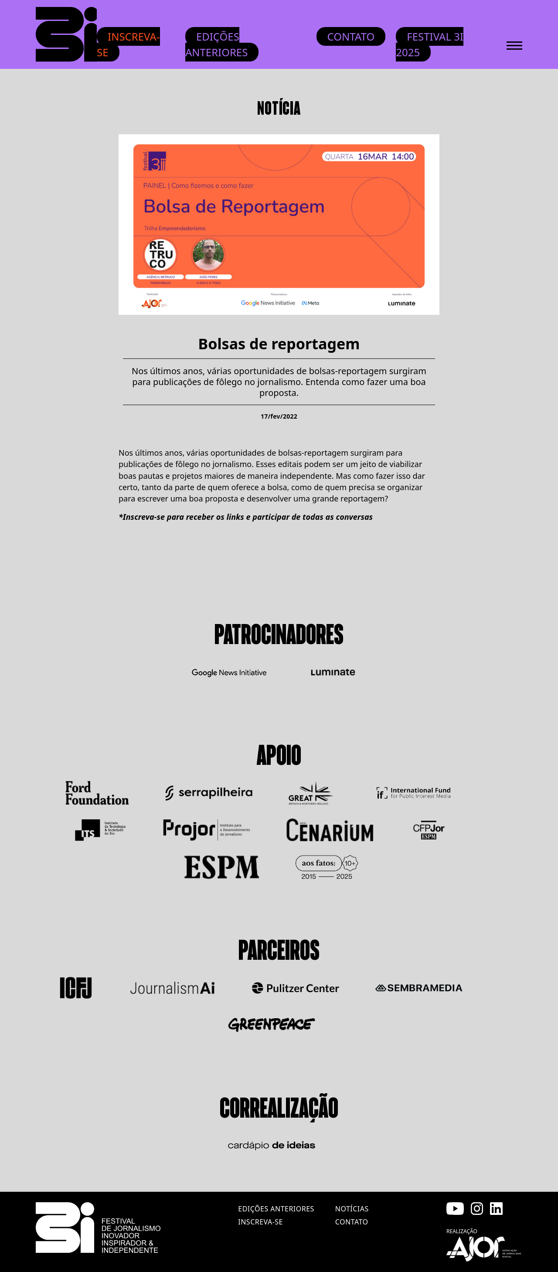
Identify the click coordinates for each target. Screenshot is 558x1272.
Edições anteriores (216, 44)
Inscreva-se (128, 44)
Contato (351, 36)
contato (351, 1222)
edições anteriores (276, 1209)
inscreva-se (260, 1222)
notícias (352, 1209)
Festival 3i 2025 (429, 44)
